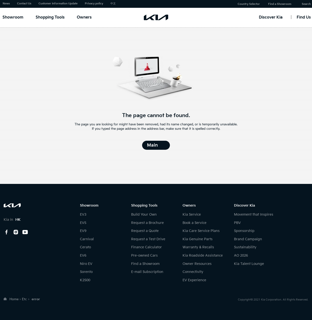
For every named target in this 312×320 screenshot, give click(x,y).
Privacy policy (94, 3)
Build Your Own (144, 214)
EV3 (83, 214)
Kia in (12, 220)
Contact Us (24, 3)
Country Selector (249, 4)
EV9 (83, 231)
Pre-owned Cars (144, 255)
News (6, 3)
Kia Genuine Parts (198, 239)
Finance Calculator (146, 247)
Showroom (12, 17)
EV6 (83, 255)
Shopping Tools (50, 17)
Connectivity (193, 272)
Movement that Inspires (253, 214)
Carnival (87, 239)
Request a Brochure (147, 223)
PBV (237, 223)
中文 (113, 3)
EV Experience (194, 280)
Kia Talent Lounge (249, 264)
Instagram (16, 232)
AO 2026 (241, 255)
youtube (25, 232)
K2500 (85, 280)
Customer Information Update (58, 3)
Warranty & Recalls (198, 247)
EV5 (83, 223)
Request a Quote (145, 231)
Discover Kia (271, 17)
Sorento (86, 272)
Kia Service (192, 214)
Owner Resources (197, 264)
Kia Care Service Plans (201, 231)
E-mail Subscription (147, 272)
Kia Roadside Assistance (203, 255)
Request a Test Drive (148, 239)
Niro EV (86, 264)
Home (14, 299)
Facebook (7, 232)
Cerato (85, 247)
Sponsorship (244, 231)
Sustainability (245, 247)
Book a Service (194, 223)
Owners (84, 17)
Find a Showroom (279, 4)
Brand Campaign (248, 239)
